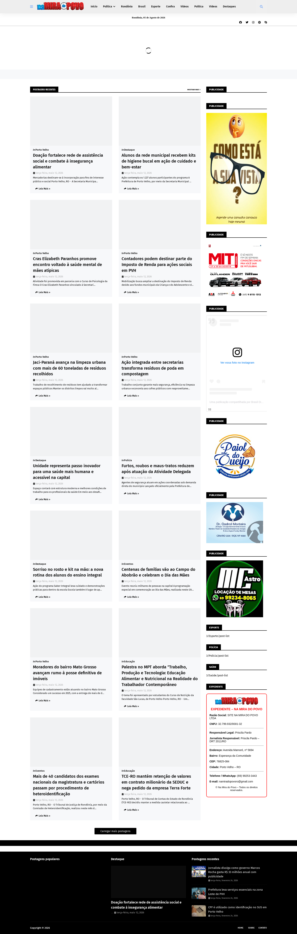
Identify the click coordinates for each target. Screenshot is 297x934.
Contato (262, 928)
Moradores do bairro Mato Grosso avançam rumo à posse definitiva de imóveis (67, 672)
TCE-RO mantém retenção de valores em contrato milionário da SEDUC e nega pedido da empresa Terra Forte (156, 782)
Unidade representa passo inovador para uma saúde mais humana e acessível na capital (67, 471)
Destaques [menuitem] (229, 6)
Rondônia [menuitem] (127, 6)
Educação (129, 661)
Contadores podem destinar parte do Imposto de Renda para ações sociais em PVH (157, 264)
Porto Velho (42, 150)
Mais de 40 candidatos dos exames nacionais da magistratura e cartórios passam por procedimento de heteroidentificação (68, 785)
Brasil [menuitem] (141, 6)
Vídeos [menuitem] (185, 6)
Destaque (129, 150)
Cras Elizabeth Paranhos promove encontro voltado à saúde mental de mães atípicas (67, 264)
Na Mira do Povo (59, 927)
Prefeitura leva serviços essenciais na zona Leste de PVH (235, 892)
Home (240, 928)
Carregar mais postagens (115, 831)
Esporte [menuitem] (155, 6)
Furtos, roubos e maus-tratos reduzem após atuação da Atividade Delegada (158, 468)
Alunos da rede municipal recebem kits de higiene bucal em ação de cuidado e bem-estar (159, 161)
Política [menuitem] (107, 6)
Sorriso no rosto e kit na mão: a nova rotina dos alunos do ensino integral (68, 572)
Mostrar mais (193, 90)
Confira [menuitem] (170, 6)
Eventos (128, 564)
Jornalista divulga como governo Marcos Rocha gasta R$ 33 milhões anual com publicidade (234, 872)
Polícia (128, 460)
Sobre (251, 928)
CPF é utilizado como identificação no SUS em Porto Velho (237, 909)
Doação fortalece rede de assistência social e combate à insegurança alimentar (68, 161)
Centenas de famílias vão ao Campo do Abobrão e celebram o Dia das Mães (158, 572)
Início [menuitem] (94, 6)
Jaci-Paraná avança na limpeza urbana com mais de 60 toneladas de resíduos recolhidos (69, 368)
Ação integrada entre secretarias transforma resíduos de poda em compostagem (153, 368)
